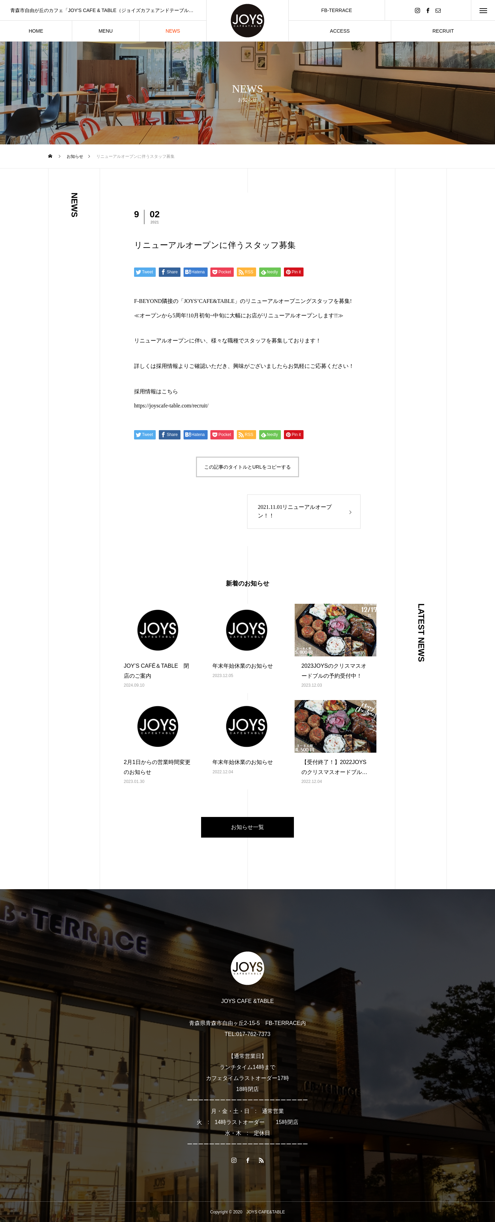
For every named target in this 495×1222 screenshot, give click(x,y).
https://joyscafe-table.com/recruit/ (171, 405)
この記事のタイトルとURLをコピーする (247, 467)
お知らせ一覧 (247, 827)
